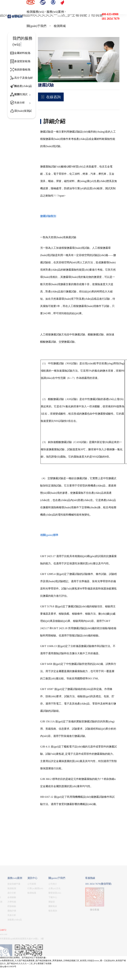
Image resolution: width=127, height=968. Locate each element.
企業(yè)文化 (21, 941)
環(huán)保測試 (23, 110)
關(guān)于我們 (36, 26)
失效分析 (19, 102)
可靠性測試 (20, 94)
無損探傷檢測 (22, 69)
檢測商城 (60, 26)
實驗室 (18, 954)
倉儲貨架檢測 (22, 61)
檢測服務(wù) (35, 11)
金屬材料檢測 (22, 53)
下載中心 (19, 950)
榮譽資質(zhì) (21, 945)
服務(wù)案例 (55, 11)
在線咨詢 (53, 97)
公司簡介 (19, 936)
